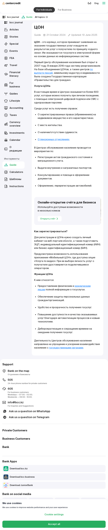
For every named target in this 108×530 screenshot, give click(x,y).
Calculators (13, 172)
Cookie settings (54, 514)
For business (12, 84)
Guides (11, 94)
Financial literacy (12, 74)
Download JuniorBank (18, 485)
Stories (11, 37)
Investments (14, 133)
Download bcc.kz (16, 468)
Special (11, 44)
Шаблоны (12, 179)
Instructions (14, 186)
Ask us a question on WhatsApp (26, 411)
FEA (9, 58)
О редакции (13, 149)
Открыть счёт (49, 218)
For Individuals (44, 9)
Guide (26, 17)
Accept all (54, 524)
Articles (11, 29)
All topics (41, 17)
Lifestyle (12, 101)
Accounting (13, 108)
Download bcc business (19, 477)
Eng (96, 3)
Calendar (12, 140)
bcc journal (10, 17)
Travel (10, 65)
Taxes (10, 115)
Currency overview (12, 124)
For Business (65, 9)
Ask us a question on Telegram (25, 417)
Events (11, 51)
